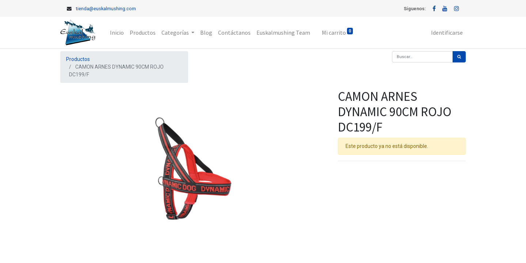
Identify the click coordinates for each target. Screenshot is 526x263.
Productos (78, 59)
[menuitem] (117, 32)
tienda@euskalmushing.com (106, 8)
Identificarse (447, 32)
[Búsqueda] (459, 56)
